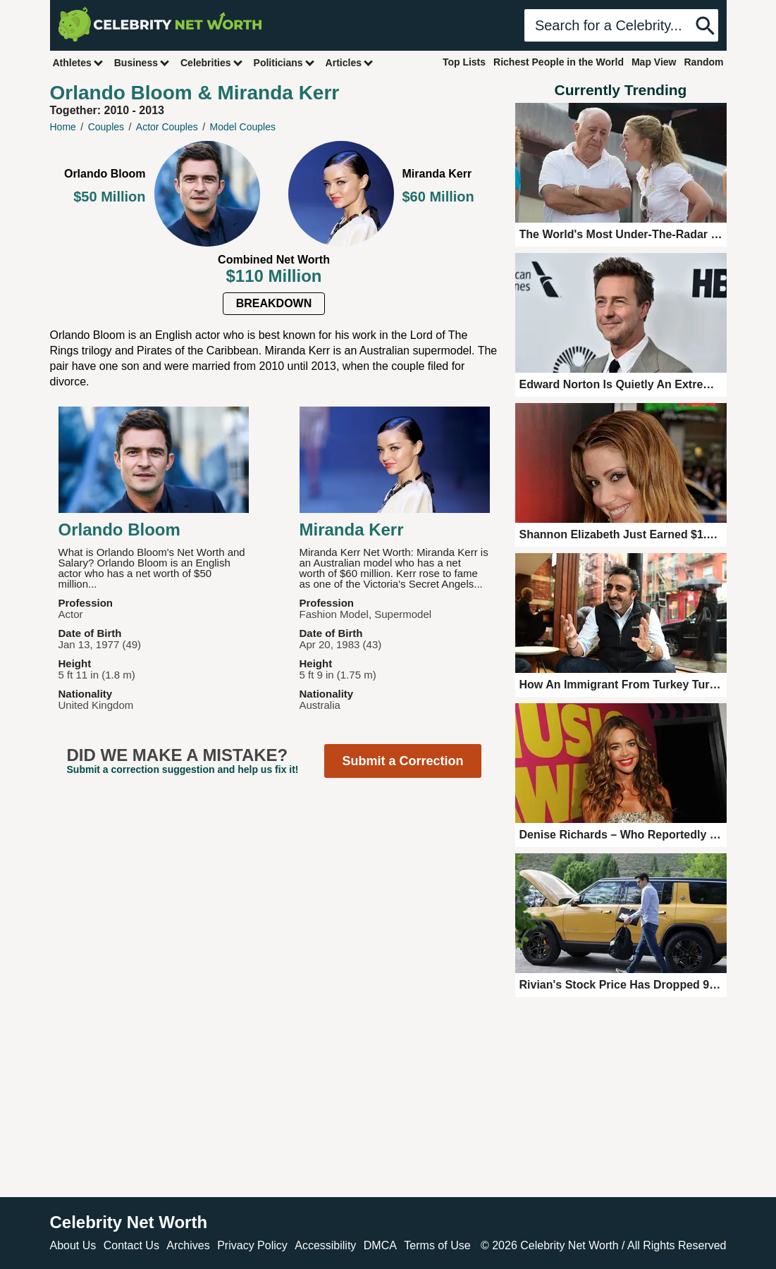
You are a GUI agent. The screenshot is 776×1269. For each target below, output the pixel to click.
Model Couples (243, 126)
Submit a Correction (402, 761)
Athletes (78, 62)
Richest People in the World (558, 62)
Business (142, 62)
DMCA (380, 1245)
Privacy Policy (252, 1245)
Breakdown (274, 303)
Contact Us (131, 1245)
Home (63, 126)
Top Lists (464, 62)
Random (704, 62)
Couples (106, 126)
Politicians (285, 62)
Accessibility (325, 1245)
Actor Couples (167, 126)
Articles (350, 62)
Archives (187, 1245)
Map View (654, 62)
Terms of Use (437, 1245)
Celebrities (212, 62)
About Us (73, 1245)
